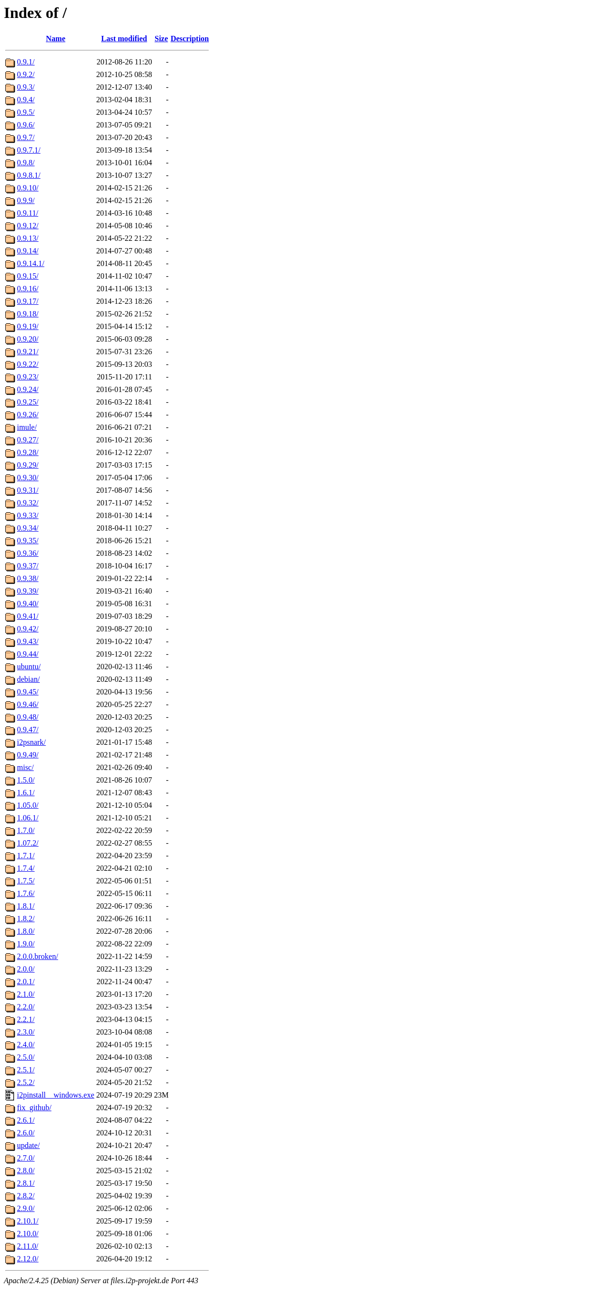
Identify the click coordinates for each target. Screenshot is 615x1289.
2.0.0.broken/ (37, 956)
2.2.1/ (25, 1019)
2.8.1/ (25, 1183)
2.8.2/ (25, 1196)
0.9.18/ (27, 314)
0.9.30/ (27, 477)
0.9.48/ (27, 717)
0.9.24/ (27, 389)
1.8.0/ (25, 931)
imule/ (27, 427)
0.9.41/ (27, 616)
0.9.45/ (27, 692)
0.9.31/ (27, 490)
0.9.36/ (27, 553)
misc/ (25, 767)
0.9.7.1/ (28, 150)
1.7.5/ (25, 881)
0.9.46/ (27, 704)
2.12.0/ (27, 1259)
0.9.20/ (27, 339)
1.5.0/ (25, 780)
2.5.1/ (25, 1070)
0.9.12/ (27, 225)
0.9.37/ (27, 566)
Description (190, 38)
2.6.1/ (25, 1120)
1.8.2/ (25, 918)
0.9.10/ (27, 188)
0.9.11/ (27, 213)
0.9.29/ (27, 465)
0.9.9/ (25, 200)
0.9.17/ (27, 301)
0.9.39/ (27, 591)
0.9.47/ (27, 729)
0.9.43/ (27, 641)
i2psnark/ (31, 742)
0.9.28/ (27, 452)
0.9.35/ (27, 540)
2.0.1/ (25, 981)
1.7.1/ (25, 855)
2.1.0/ (25, 994)
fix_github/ (34, 1107)
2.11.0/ (27, 1246)
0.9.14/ (27, 251)
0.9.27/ (27, 440)
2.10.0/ (27, 1233)
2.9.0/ (25, 1208)
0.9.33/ (27, 515)
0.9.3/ (25, 87)
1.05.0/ (27, 805)
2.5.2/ (25, 1082)
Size (161, 38)
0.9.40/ (27, 603)
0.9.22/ (27, 364)
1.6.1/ (25, 792)
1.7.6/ (25, 893)
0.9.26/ (27, 414)
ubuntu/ (29, 666)
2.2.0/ (25, 1007)
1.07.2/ (27, 843)
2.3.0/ (25, 1032)
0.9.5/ (25, 112)
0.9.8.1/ (28, 175)
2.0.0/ (25, 969)
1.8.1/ (25, 906)
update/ (28, 1145)
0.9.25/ (27, 402)
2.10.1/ (27, 1221)
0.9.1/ (25, 62)
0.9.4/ (25, 99)
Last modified (124, 38)
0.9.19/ (27, 326)
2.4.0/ (25, 1044)
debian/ (28, 679)
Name (55, 38)
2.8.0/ (25, 1170)
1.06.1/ (27, 818)
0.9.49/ (27, 755)
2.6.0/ (25, 1133)
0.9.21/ (27, 351)
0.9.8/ (25, 162)
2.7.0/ (25, 1158)
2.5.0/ (25, 1057)
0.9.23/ (27, 377)
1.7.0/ (25, 830)
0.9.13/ (27, 238)
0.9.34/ (27, 528)
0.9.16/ (27, 288)
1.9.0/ (25, 944)
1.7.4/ (25, 868)
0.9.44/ (27, 654)
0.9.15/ (27, 276)
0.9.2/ (25, 74)
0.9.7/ (25, 137)
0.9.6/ (25, 125)
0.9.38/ (27, 578)
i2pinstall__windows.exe (56, 1095)
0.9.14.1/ (30, 263)
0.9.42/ (27, 629)
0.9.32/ (27, 503)
